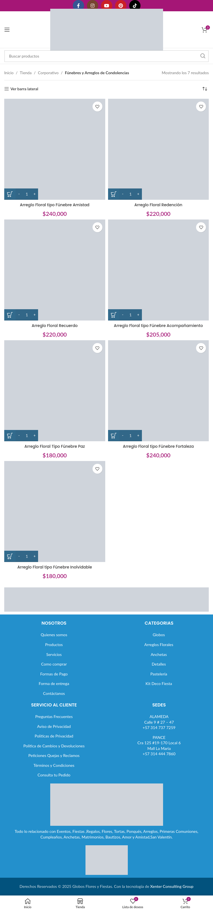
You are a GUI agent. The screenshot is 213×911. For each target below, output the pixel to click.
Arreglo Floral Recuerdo (55, 325)
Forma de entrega (54, 683)
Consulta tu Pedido (54, 774)
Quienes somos (54, 634)
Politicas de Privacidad (54, 736)
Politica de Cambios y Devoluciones (54, 745)
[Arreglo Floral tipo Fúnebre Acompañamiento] (158, 270)
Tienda (26, 72)
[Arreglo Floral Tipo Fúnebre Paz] (54, 390)
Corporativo (48, 72)
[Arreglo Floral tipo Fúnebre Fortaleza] (158, 390)
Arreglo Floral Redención (158, 205)
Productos (54, 644)
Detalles (159, 664)
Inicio (9, 72)
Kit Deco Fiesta (159, 683)
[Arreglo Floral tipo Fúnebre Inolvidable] (54, 511)
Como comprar (54, 664)
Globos (159, 634)
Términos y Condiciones (54, 765)
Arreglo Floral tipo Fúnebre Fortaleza (158, 446)
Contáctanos (54, 693)
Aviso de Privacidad (54, 726)
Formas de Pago (54, 673)
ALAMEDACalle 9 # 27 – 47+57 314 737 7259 (159, 722)
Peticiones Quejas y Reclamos (54, 755)
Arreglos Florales (158, 644)
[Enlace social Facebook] (78, 5)
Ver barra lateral (24, 89)
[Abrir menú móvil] (7, 29)
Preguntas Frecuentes (54, 716)
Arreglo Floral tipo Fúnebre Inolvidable (54, 567)
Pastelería (158, 673)
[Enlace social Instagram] (92, 5)
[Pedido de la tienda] (204, 89)
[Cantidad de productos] (27, 194)
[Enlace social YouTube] (106, 5)
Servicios (54, 654)
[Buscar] (106, 56)
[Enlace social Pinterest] (120, 5)
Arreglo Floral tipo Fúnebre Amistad (54, 205)
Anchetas (159, 654)
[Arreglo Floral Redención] (158, 149)
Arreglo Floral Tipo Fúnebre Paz (54, 446)
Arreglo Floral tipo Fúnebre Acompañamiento (158, 325)
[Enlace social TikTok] (134, 5)
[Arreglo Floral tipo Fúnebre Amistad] (54, 149)
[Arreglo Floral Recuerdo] (54, 270)
